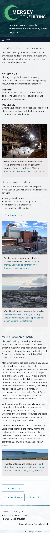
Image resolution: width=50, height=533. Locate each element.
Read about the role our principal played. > (24, 171)
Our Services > (13, 497)
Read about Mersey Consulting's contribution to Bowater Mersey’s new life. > (21, 264)
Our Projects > (13, 215)
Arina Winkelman (41, 531)
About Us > (36, 497)
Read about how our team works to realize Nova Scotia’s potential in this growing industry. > (24, 467)
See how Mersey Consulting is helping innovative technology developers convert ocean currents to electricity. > (24, 317)
